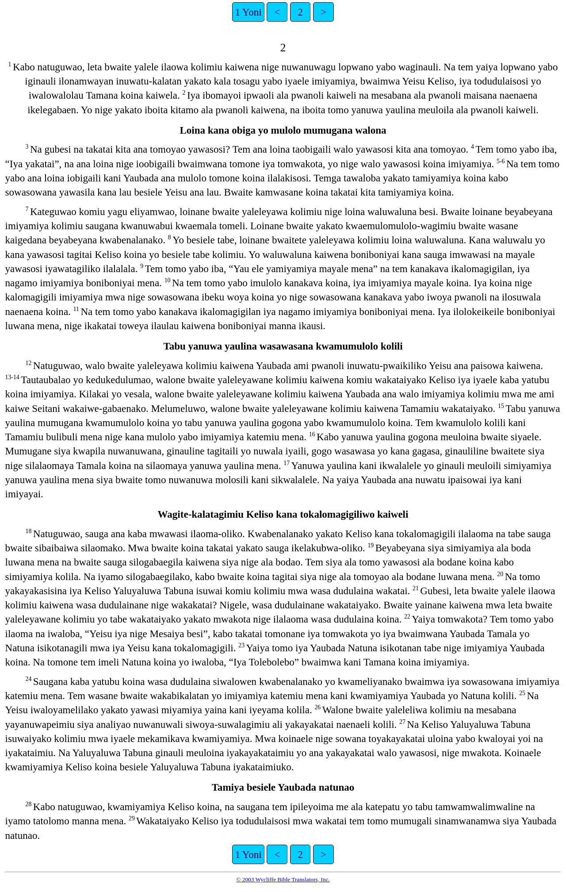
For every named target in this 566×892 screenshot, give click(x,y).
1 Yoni (248, 12)
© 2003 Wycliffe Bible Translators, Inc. (282, 879)
